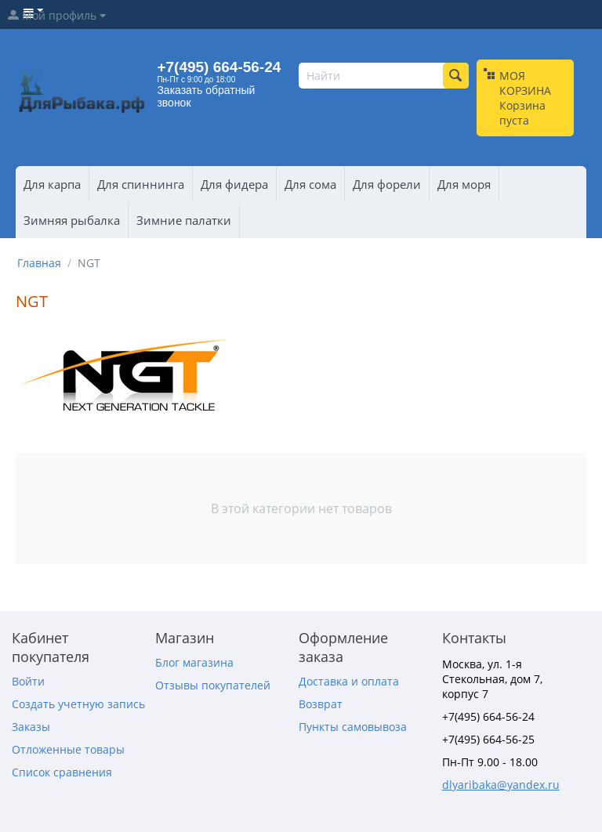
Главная (39, 262)
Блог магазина (194, 662)
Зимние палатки (183, 220)
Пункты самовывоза (353, 726)
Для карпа (52, 184)
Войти (28, 681)
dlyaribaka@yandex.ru (501, 784)
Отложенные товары (68, 749)
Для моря (464, 184)
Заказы (31, 726)
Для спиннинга (140, 184)
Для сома (310, 184)
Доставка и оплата (349, 681)
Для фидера (234, 184)
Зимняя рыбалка (72, 220)
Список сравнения (62, 772)
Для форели (387, 184)
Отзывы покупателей (212, 685)
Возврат (321, 703)
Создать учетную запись (78, 703)
